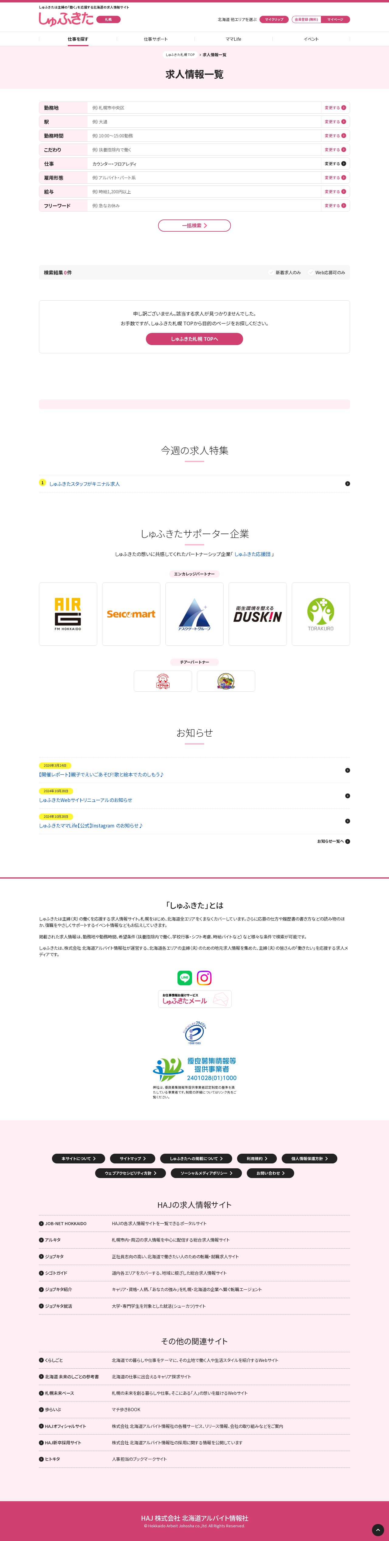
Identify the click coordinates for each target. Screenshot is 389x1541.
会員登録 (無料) (306, 19)
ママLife (233, 39)
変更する (332, 107)
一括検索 (191, 225)
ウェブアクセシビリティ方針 (128, 1173)
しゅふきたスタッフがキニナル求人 (84, 483)
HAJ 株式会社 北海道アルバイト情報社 (194, 1518)
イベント (311, 39)
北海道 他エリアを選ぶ (237, 19)
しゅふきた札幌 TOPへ (194, 338)
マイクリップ (274, 19)
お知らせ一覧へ (330, 841)
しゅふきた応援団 (252, 554)
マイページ (335, 19)
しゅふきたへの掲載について (194, 1158)
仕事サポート (156, 39)
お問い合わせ (268, 1173)
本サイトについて (76, 1158)
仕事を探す (78, 39)
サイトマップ (130, 1158)
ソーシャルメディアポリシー (204, 1173)
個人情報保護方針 (307, 1158)
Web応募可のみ (330, 272)
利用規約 (255, 1158)
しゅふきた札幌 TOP (180, 54)
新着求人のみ (288, 272)
